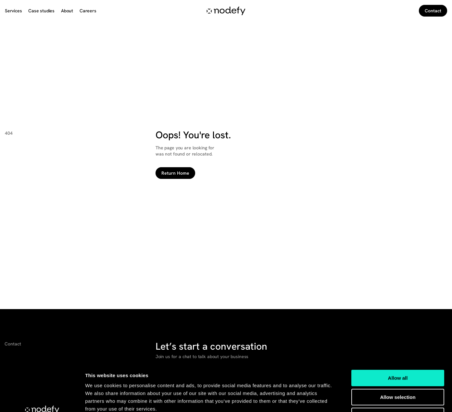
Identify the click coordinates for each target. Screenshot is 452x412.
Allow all (398, 332)
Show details (341, 399)
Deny (398, 370)
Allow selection (397, 352)
